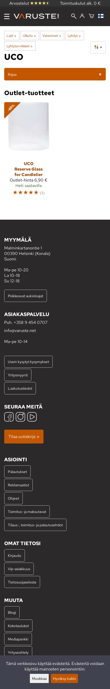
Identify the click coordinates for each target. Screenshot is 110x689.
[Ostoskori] (91, 16)
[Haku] (73, 17)
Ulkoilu (29, 35)
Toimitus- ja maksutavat (27, 511)
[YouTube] (32, 417)
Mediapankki (18, 639)
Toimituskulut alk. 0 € (80, 3)
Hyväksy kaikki (64, 678)
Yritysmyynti (18, 374)
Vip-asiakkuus (19, 568)
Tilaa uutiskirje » (23, 436)
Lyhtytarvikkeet (19, 46)
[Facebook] (9, 417)
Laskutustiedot (20, 388)
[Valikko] (6, 16)
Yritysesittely (18, 652)
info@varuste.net (20, 330)
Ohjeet (13, 498)
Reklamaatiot (18, 484)
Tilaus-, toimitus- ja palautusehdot (35, 524)
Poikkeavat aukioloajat (25, 295)
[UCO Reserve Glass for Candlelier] (28, 151)
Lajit (11, 35)
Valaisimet (51, 35)
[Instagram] (20, 417)
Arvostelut (29, 3)
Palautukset (17, 471)
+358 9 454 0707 (30, 322)
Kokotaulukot (18, 625)
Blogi (12, 612)
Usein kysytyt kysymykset (28, 361)
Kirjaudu (14, 555)
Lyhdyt (74, 35)
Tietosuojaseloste (22, 582)
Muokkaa (39, 678)
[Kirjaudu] (82, 16)
